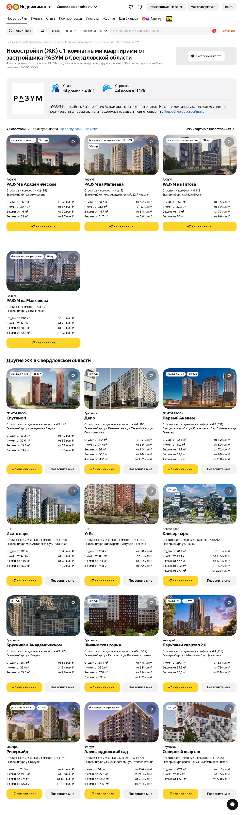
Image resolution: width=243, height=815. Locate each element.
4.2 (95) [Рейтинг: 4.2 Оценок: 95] (42, 190)
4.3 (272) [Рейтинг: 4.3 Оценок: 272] (61, 651)
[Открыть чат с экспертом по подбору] (232, 804)
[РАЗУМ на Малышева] (43, 271)
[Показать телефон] (43, 226)
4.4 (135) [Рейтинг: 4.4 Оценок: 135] (217, 651)
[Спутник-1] (43, 388)
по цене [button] (92, 129)
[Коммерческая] (70, 19)
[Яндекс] (9, 7)
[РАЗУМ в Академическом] (43, 155)
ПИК (9, 528)
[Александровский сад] (121, 722)
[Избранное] (130, 7)
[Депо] (121, 388)
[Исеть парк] (43, 504)
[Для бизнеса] (128, 19)
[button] (139, 7)
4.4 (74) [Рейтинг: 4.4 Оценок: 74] (61, 757)
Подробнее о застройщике (184, 111)
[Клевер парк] (200, 504)
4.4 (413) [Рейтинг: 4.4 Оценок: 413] (61, 539)
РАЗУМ (11, 179)
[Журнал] (109, 19)
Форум (89, 747)
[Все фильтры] (42, 31)
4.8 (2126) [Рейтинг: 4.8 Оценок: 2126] (216, 539)
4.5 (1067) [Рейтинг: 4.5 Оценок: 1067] (140, 651)
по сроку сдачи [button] (71, 129)
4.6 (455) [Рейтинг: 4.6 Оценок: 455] (218, 757)
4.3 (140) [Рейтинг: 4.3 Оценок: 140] (61, 424)
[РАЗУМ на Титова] (200, 155)
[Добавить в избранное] (73, 142)
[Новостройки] (17, 19)
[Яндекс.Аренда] (152, 19)
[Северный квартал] (200, 722)
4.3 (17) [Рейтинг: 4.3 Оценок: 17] (41, 306)
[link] (229, 7)
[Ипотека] (92, 19)
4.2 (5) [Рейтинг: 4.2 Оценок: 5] (119, 190)
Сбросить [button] (229, 30)
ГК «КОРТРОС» (16, 413)
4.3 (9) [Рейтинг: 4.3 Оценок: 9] (197, 190)
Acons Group (171, 528)
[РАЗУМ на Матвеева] (121, 155)
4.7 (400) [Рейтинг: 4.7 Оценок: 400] (138, 757)
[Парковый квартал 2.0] (200, 615)
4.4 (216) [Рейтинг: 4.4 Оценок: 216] (139, 539)
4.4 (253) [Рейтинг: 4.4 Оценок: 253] (139, 424)
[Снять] (50, 19)
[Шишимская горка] (121, 615)
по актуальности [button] (45, 129)
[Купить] (36, 19)
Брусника (91, 413)
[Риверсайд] (43, 722)
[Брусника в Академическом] (43, 615)
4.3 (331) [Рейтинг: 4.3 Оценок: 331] (217, 424)
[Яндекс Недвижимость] (32, 7)
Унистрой (169, 640)
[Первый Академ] (200, 388)
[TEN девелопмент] (168, 19)
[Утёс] (121, 504)
